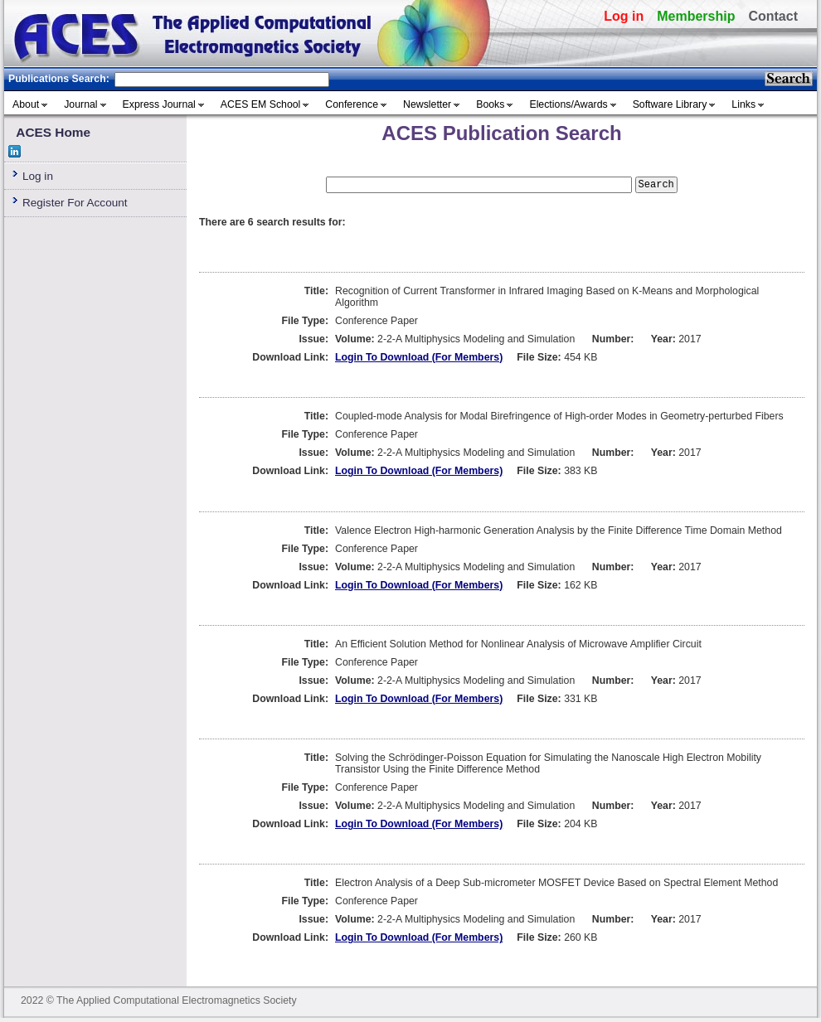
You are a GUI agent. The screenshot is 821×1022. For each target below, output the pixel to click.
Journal (80, 104)
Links (743, 104)
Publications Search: (58, 79)
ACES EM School (261, 104)
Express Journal (159, 104)
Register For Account (75, 202)
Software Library (670, 104)
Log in (624, 16)
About (25, 104)
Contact (773, 16)
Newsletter (427, 104)
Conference (351, 104)
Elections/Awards (568, 104)
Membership (696, 16)
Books (490, 104)
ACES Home (53, 132)
